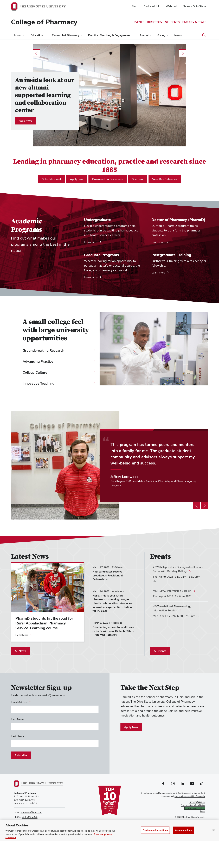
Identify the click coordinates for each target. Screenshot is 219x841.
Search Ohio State (194, 6)
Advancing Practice (38, 361)
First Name (17, 719)
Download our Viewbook (107, 179)
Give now (137, 179)
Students (172, 22)
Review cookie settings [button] (194, 808)
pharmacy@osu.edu (31, 812)
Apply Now (131, 727)
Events (139, 22)
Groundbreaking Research (43, 350)
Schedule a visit (51, 179)
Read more (25, 120)
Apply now (76, 179)
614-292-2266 (29, 816)
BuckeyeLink (152, 6)
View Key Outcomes (164, 179)
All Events (160, 651)
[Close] (213, 830)
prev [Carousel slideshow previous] (36, 53)
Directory (154, 22)
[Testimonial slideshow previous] (197, 506)
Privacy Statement (197, 802)
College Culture (35, 372)
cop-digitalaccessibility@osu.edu (190, 796)
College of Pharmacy (44, 21)
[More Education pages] (44, 36)
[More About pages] (23, 36)
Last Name (17, 736)
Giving (161, 35)
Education (36, 35)
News (178, 35)
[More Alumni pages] (150, 36)
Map (134, 6)
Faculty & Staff (194, 22)
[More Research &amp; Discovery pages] (80, 36)
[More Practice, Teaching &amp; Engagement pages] (132, 36)
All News (20, 651)
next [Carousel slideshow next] (182, 53)
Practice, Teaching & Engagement (109, 35)
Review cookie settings (155, 830)
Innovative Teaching (38, 383)
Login (202, 811)
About (18, 35)
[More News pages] (183, 36)
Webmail (171, 6)
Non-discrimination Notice (193, 805)
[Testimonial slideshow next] (204, 506)
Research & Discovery (65, 35)
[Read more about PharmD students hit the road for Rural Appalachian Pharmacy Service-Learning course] (23, 635)
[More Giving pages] (166, 36)
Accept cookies (183, 830)
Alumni (144, 35)
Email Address (20, 702)
